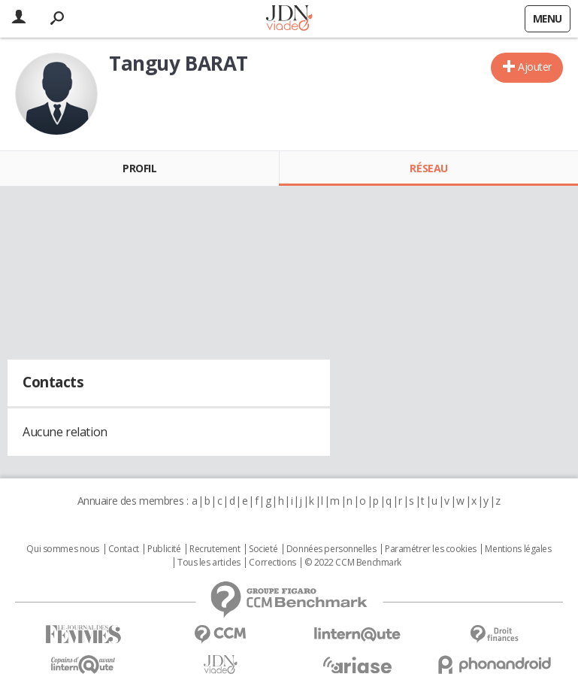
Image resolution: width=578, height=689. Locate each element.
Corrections (272, 562)
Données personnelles (331, 549)
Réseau (428, 168)
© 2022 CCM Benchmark (352, 562)
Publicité (163, 549)
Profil (139, 168)
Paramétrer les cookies (431, 549)
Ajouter (535, 66)
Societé (263, 549)
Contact (123, 549)
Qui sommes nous (62, 549)
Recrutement (214, 549)
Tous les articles (209, 562)
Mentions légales (518, 549)
